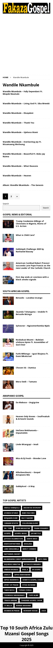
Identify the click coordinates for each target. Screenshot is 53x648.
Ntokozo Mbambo (32, 564)
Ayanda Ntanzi (11, 513)
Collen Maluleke (30, 523)
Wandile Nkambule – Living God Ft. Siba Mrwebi (26, 103)
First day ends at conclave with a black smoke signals (32, 278)
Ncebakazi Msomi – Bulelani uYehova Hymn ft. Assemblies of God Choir (32, 342)
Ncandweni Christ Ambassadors (19, 559)
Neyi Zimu (42, 559)
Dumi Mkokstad (23, 528)
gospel (7, 533)
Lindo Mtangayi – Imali (27, 444)
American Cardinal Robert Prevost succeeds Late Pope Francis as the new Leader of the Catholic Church (33, 265)
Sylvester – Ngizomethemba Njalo (33, 325)
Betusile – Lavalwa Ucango (29, 297)
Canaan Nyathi (11, 523)
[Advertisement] (26, 44)
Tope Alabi (33, 595)
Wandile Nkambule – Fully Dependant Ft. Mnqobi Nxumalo (23, 92)
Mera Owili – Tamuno (26, 381)
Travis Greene (10, 600)
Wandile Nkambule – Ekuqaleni (18, 113)
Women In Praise (12, 611)
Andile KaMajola (12, 508)
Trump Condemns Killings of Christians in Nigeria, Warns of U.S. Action (31, 223)
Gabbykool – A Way (25, 486)
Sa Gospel (36, 569)
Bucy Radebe (27, 518)
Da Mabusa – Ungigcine (27, 402)
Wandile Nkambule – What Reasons (20, 166)
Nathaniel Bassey (12, 554)
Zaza (43, 611)
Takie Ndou (9, 590)
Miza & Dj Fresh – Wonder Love (31, 458)
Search (6, 203)
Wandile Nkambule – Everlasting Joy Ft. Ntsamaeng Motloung (22, 143)
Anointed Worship (32, 508)
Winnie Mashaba (23, 605)
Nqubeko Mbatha (12, 564)
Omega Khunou (11, 569)
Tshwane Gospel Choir (31, 600)
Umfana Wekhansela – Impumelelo (27, 431)
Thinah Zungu (25, 590)
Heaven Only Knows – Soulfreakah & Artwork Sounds (33, 417)
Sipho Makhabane (22, 575)
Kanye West (32, 539)
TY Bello (8, 605)
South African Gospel (16, 291)
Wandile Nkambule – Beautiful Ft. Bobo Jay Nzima (24, 155)
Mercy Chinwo (29, 549)
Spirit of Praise (11, 585)
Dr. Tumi (8, 528)
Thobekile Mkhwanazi (14, 595)
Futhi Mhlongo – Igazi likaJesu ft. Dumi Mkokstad (32, 354)
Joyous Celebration (13, 539)
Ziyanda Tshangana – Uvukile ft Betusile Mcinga (31, 313)
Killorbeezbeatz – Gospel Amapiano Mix (28, 473)
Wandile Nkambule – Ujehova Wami (20, 132)
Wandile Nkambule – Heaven (17, 175)
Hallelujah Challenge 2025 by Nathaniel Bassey (30, 250)
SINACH (7, 575)
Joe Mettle (36, 533)
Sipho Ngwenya (11, 580)
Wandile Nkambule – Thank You (18, 122)
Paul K (25, 569)
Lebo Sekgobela (11, 549)
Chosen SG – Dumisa (26, 367)
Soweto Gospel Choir (32, 580)
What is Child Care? (25, 235)
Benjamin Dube (11, 518)
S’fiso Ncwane (29, 585)
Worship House (30, 611)
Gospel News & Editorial (17, 214)
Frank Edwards (41, 528)
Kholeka (28, 544)
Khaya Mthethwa (12, 544)
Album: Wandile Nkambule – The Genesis (23, 185)
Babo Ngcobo (28, 513)
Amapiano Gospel (13, 395)
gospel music (21, 533)
